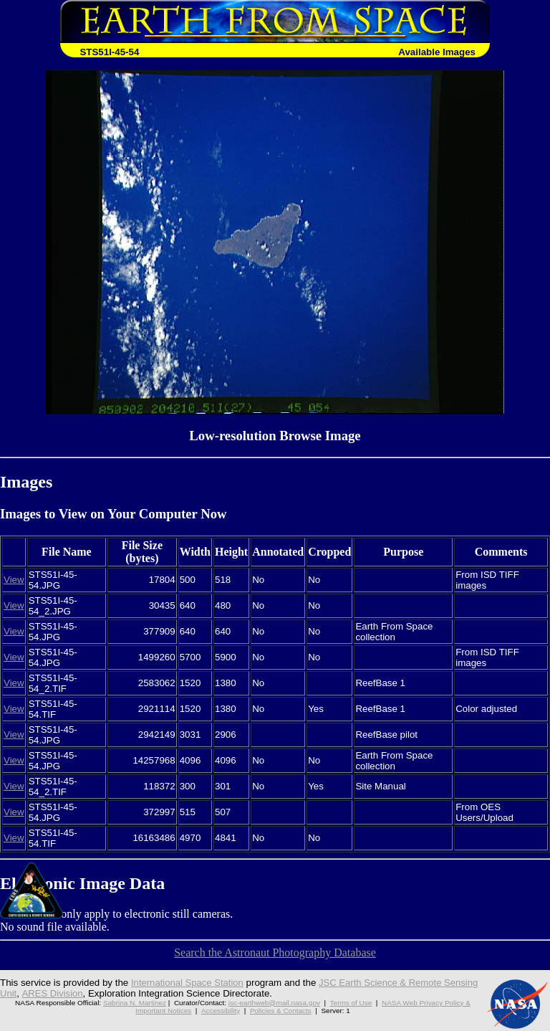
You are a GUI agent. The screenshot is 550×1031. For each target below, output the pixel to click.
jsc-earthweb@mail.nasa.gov (274, 1003)
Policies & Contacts (281, 1011)
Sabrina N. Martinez (134, 1003)
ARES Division (52, 993)
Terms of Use (351, 1003)
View (14, 579)
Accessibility (220, 1011)
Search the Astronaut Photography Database (275, 952)
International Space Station (188, 982)
